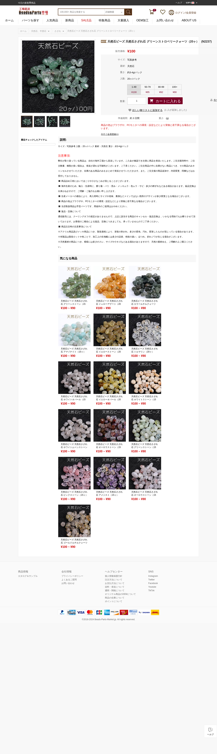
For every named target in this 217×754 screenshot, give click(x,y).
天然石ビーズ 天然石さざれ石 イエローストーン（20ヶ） (109, 351)
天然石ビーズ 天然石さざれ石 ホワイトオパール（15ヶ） (74, 399)
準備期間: (123, 118)
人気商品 (52, 20)
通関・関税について (114, 590)
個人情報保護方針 (113, 576)
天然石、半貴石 (38, 31)
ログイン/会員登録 (185, 12)
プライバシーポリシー (72, 576)
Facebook (153, 583)
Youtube (152, 587)
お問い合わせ (165, 20)
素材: (122, 66)
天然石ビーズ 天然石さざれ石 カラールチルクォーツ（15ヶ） (144, 304)
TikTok (151, 590)
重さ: (122, 72)
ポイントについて (113, 601)
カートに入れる (168, 101)
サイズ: (121, 59)
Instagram (153, 576)
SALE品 (86, 20)
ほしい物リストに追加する (147, 110)
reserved (130, 619)
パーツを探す (30, 20)
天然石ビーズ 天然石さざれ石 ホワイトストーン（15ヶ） (144, 399)
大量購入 (123, 20)
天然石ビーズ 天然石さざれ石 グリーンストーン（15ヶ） (74, 304)
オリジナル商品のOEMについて (120, 594)
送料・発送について (114, 587)
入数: (122, 78)
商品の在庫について (114, 597)
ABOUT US (189, 20)
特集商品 (104, 20)
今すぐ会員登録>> (110, 134)
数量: (122, 101)
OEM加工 (142, 20)
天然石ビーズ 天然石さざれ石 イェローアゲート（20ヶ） (109, 304)
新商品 (69, 20)
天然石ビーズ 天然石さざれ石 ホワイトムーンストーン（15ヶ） (74, 447)
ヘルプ (179, 2)
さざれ (57, 31)
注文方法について (113, 579)
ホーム (9, 20)
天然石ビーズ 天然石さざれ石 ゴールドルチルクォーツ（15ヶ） (74, 542)
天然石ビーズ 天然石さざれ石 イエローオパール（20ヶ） (109, 399)
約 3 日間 (134, 118)
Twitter (151, 579)
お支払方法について (114, 583)
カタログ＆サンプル (28, 576)
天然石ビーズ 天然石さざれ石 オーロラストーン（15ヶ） (109, 447)
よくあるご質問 (69, 579)
